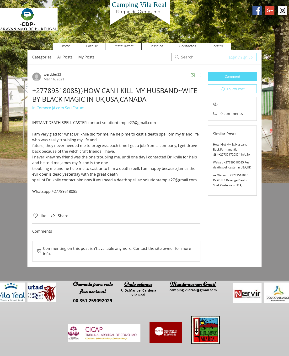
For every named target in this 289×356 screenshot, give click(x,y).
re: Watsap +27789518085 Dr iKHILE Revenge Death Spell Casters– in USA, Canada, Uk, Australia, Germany (230, 185)
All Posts (65, 57)
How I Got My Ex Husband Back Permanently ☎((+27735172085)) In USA (231, 149)
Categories (42, 57)
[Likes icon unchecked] (35, 216)
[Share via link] (59, 216)
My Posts (86, 57)
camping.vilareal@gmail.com (193, 290)
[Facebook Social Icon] (257, 10)
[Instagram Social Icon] (282, 10)
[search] (195, 57)
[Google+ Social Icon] (269, 10)
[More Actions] (197, 75)
